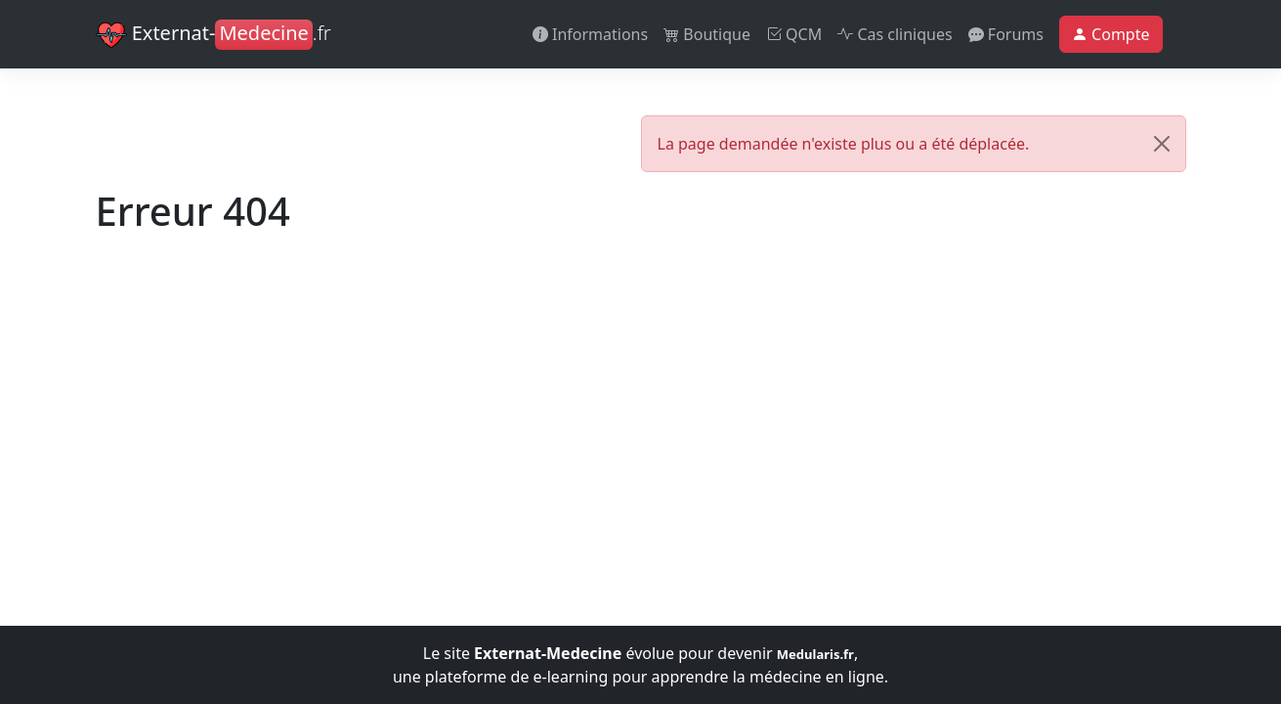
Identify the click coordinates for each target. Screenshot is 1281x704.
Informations (590, 34)
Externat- (213, 35)
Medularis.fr (815, 654)
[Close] (1161, 143)
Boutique (706, 34)
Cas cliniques (894, 34)
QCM (794, 34)
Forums (1006, 34)
